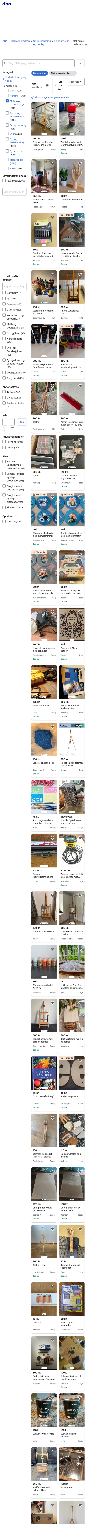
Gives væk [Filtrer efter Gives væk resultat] (14, 397)
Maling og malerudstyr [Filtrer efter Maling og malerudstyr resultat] (17, 104)
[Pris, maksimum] (12, 422)
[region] (44, 119)
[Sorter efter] (76, 81)
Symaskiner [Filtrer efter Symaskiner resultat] (16, 152)
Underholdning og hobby (42, 42)
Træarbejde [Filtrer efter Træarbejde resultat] (16, 161)
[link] (14, 79)
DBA (4, 41)
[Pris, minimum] (4, 422)
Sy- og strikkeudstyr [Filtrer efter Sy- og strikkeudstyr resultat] (17, 142)
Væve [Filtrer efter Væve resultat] (16, 168)
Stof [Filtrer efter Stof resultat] (16, 134)
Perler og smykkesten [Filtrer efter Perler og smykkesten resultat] (17, 116)
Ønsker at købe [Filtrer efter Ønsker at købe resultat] (15, 404)
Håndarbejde (61, 41)
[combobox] (38, 63)
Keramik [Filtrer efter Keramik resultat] (18, 96)
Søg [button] (22, 422)
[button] (81, 63)
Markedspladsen (20, 41)
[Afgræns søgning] (14, 286)
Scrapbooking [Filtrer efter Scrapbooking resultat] (18, 126)
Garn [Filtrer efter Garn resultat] (16, 90)
